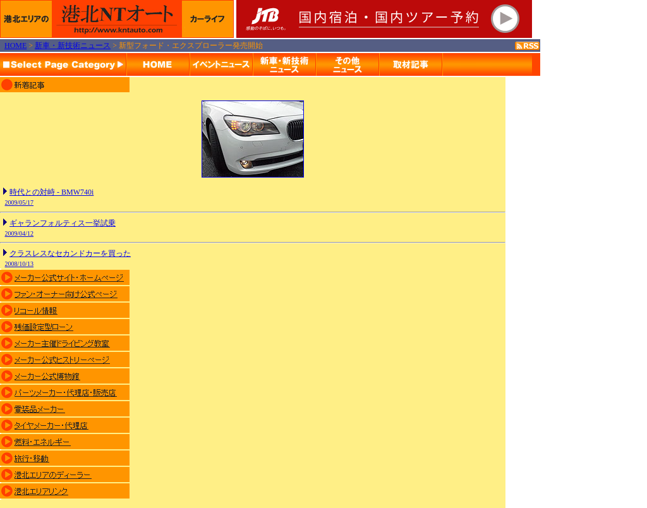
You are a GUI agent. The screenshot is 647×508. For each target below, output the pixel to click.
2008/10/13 (19, 263)
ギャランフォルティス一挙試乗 (62, 223)
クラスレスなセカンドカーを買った (70, 253)
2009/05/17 (19, 202)
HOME (15, 45)
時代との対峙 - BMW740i (51, 192)
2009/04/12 (19, 233)
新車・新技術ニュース (73, 45)
